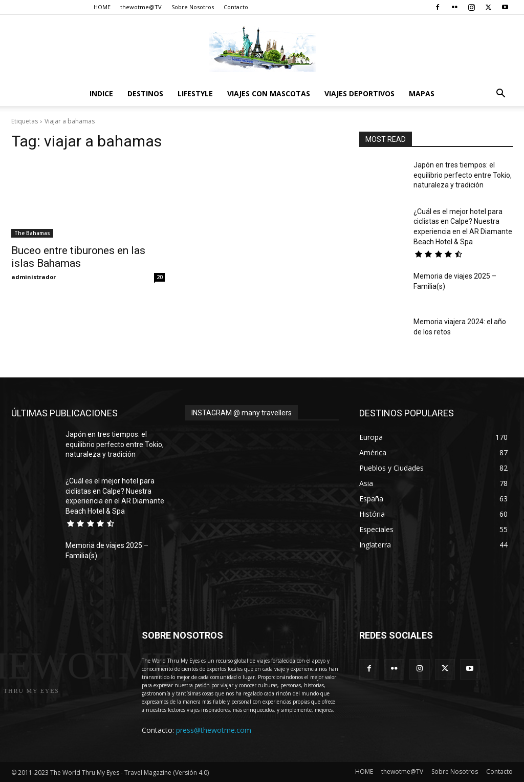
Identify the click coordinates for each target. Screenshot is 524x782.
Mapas (421, 93)
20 (160, 277)
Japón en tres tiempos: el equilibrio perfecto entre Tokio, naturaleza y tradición (462, 175)
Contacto (236, 7)
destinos (145, 93)
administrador (33, 277)
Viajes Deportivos (359, 93)
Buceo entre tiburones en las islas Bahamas (78, 256)
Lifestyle (195, 93)
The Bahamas (32, 233)
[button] (500, 94)
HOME (102, 7)
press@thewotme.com (213, 730)
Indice (101, 93)
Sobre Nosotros (192, 7)
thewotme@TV (141, 7)
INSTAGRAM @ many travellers (241, 413)
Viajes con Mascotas (268, 93)
